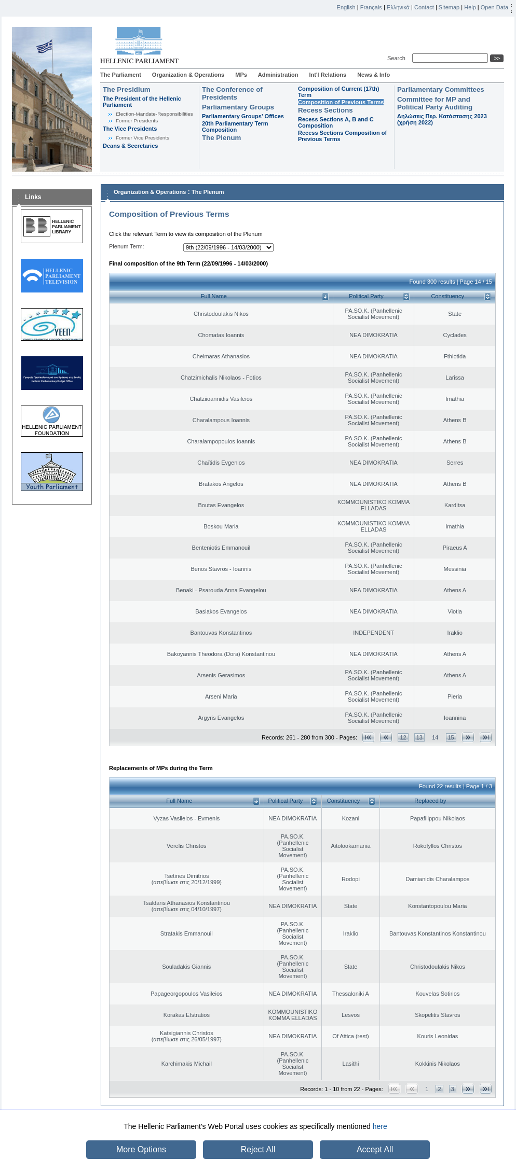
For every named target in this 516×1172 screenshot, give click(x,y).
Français (371, 7)
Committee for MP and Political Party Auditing (434, 103)
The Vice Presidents (130, 128)
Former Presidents (137, 120)
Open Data (494, 7)
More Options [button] (141, 1149)
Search (398, 58)
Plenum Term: (126, 246)
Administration (278, 75)
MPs (241, 75)
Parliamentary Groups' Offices (243, 116)
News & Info (373, 75)
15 (451, 737)
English (346, 7)
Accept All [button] (375, 1149)
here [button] (380, 1126)
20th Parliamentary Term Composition (235, 126)
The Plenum (221, 138)
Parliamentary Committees (440, 89)
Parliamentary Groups (238, 107)
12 (403, 737)
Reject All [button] (258, 1149)
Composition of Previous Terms (341, 102)
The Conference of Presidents (232, 93)
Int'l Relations (327, 75)
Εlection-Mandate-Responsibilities (154, 114)
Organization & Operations (188, 75)
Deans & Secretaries (130, 146)
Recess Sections (325, 110)
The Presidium (127, 89)
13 (419, 737)
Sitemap (449, 7)
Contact (424, 7)
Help (470, 7)
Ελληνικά (398, 7)
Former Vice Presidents (142, 138)
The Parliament (120, 75)
